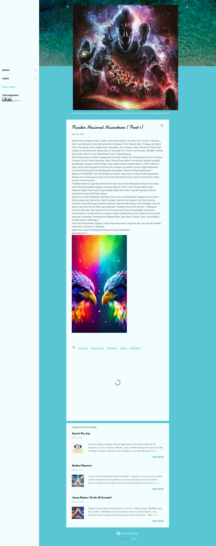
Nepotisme (135, 348)
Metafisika (112, 348)
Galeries (133, 539)
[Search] (187, 7)
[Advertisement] (180, 161)
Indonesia (83, 348)
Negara (123, 348)
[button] (162, 126)
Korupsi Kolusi (97, 348)
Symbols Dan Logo (81, 433)
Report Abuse (8, 87)
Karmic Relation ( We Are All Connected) (91, 497)
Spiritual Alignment (81, 465)
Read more (158, 457)
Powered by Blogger (128, 533)
